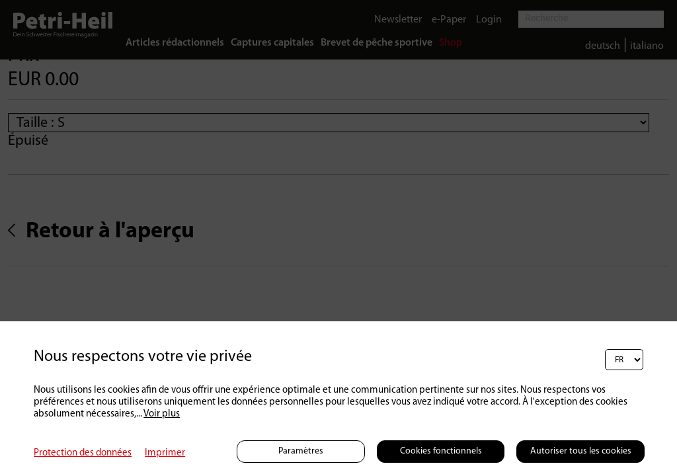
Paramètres (300, 451)
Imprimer (165, 453)
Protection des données (83, 453)
